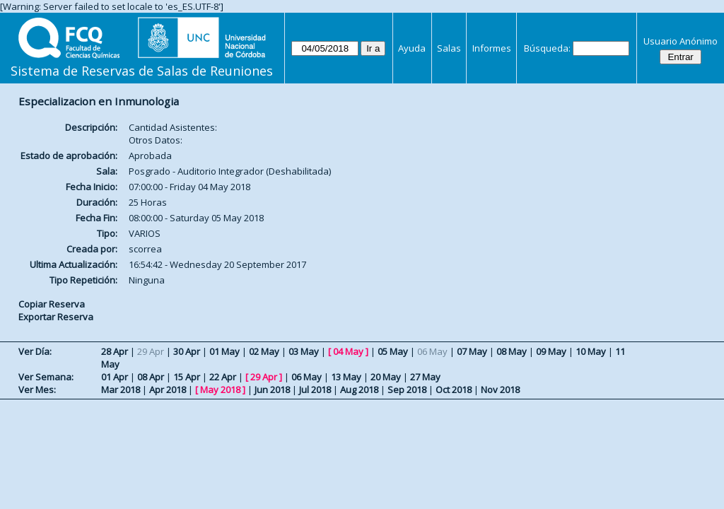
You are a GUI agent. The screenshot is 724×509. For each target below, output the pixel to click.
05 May (393, 351)
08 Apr (150, 376)
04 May (348, 351)
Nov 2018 (500, 389)
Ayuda (412, 48)
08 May (511, 351)
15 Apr (186, 376)
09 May (551, 351)
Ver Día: (35, 351)
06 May (306, 376)
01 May (224, 351)
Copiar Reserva (51, 304)
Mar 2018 (120, 389)
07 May (472, 351)
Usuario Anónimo (680, 41)
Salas (449, 48)
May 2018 (220, 389)
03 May (303, 351)
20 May (385, 376)
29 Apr (263, 376)
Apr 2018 (167, 389)
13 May (346, 376)
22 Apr (222, 376)
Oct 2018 (454, 389)
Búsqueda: (547, 48)
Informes (491, 48)
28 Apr (114, 351)
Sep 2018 (406, 389)
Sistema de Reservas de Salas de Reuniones (142, 70)
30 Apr (186, 351)
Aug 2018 (359, 389)
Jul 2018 (315, 389)
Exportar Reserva (55, 316)
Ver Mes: (37, 389)
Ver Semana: (46, 376)
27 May (425, 376)
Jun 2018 (272, 389)
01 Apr (114, 376)
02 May (264, 351)
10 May (591, 351)
